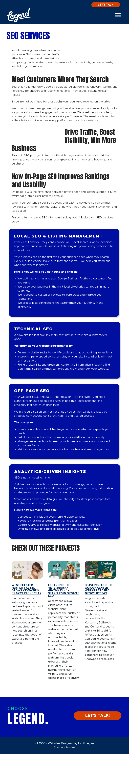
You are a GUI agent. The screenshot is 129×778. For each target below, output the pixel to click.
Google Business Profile (73, 303)
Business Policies (64, 771)
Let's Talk (105, 4)
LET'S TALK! (97, 740)
